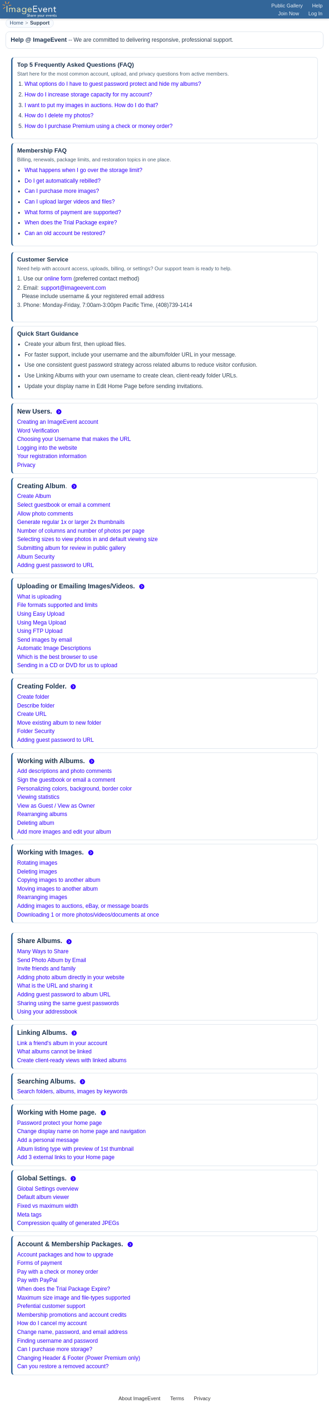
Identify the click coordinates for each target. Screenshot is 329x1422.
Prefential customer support (51, 1306)
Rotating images (37, 863)
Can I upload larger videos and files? (70, 201)
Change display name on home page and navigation (81, 1131)
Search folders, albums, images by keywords (72, 1091)
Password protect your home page (59, 1123)
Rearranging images (42, 897)
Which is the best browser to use (57, 657)
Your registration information (52, 456)
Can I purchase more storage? (54, 1349)
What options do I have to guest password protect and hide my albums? (113, 84)
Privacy (26, 465)
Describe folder (36, 705)
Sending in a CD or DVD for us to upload (67, 665)
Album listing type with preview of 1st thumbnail (75, 1149)
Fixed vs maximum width (47, 1206)
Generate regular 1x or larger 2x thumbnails (71, 522)
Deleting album (35, 823)
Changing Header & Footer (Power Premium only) (78, 1358)
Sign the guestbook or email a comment (66, 780)
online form (58, 278)
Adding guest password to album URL (63, 994)
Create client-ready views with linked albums (72, 1060)
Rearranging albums (42, 814)
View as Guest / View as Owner (56, 806)
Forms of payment (39, 1263)
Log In (315, 13)
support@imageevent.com (73, 288)
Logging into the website (47, 448)
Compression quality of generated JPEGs (68, 1223)
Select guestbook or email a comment (63, 505)
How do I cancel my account (52, 1323)
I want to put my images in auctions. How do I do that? (91, 105)
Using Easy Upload (40, 614)
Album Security (36, 557)
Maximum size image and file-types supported (73, 1297)
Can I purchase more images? (62, 191)
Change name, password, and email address (72, 1332)
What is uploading (39, 596)
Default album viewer (43, 1197)
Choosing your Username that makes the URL (74, 439)
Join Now (288, 13)
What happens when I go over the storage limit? (83, 170)
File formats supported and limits (57, 605)
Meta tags (29, 1215)
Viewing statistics (38, 797)
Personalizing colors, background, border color (74, 788)
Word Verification (38, 430)
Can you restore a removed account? (62, 1366)
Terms (177, 1398)
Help (317, 5)
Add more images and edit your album (64, 832)
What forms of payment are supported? (73, 212)
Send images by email (44, 640)
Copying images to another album (58, 880)
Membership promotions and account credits (72, 1315)
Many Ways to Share (43, 951)
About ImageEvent (140, 1398)
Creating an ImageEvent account (57, 422)
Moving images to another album (57, 889)
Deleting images (37, 871)
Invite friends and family (46, 968)
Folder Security (36, 731)
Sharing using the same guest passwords (68, 1003)
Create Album (34, 496)
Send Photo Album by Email (51, 960)
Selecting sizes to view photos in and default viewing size (87, 539)
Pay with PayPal (37, 1280)
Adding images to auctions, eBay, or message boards (82, 906)
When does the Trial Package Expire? (63, 1289)
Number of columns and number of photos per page (81, 531)
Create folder (33, 697)
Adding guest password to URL (55, 565)
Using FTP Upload (40, 631)
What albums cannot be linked (54, 1051)
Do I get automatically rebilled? (63, 181)
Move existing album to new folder (59, 723)
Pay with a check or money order (57, 1272)
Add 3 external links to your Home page (65, 1157)
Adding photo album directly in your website (70, 977)
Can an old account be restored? (65, 233)
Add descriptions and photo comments (64, 771)
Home (16, 23)
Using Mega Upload (41, 622)
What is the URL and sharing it (54, 985)
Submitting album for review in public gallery (71, 548)
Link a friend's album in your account (62, 1043)
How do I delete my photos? (59, 115)
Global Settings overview (47, 1189)
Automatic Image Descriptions (54, 648)
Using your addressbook (47, 1011)
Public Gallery (287, 5)
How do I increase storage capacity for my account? (88, 94)
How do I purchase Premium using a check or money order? (98, 126)
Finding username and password (57, 1341)
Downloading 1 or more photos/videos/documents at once (88, 915)
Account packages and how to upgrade (65, 1254)
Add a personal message (48, 1140)
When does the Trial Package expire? (71, 222)
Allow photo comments (45, 513)
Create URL (31, 714)
